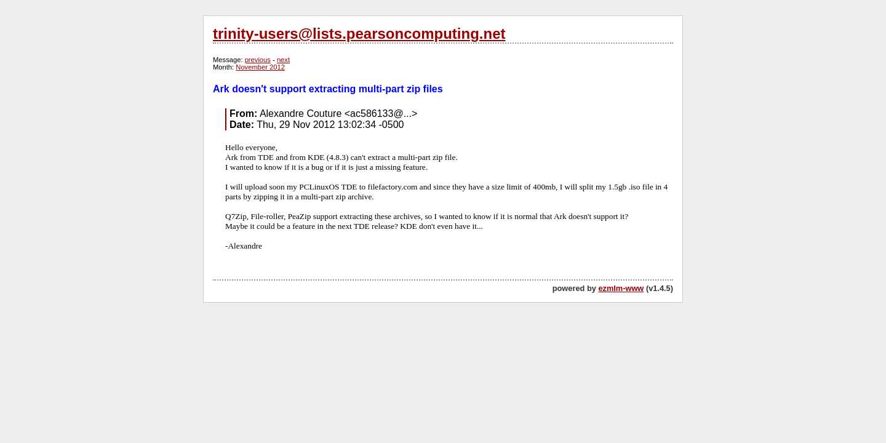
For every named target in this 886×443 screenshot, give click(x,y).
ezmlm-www (621, 288)
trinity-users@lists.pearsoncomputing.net (359, 33)
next (283, 59)
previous (258, 59)
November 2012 (260, 67)
